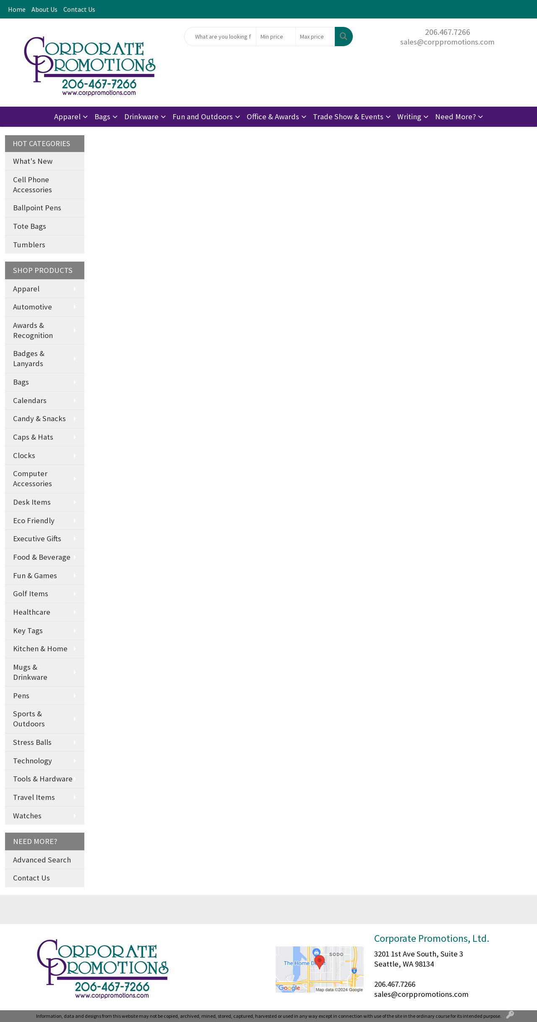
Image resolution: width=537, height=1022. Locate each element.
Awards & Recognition (33, 330)
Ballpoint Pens (37, 207)
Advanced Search (42, 860)
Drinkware (141, 116)
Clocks (24, 455)
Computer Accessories (32, 478)
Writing (409, 116)
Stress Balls (32, 742)
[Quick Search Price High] (315, 36)
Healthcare (31, 612)
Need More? (455, 116)
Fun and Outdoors (202, 116)
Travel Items (34, 797)
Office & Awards (273, 116)
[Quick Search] (220, 36)
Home (17, 9)
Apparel (67, 116)
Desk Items (32, 502)
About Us (44, 9)
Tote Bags (29, 226)
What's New (32, 161)
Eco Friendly (34, 520)
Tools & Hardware (43, 779)
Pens (21, 695)
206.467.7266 (447, 31)
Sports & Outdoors (29, 719)
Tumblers (29, 244)
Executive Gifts (37, 538)
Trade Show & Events (348, 116)
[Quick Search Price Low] (276, 36)
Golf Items (30, 593)
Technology (32, 760)
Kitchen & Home (40, 648)
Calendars (30, 400)
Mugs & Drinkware (30, 672)
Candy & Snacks (39, 418)
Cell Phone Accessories (32, 184)
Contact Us (79, 9)
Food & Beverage (41, 557)
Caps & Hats (33, 437)
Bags (102, 116)
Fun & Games (35, 575)
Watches (27, 815)
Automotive (32, 307)
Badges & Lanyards (28, 358)
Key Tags (28, 630)
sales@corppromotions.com (447, 42)
